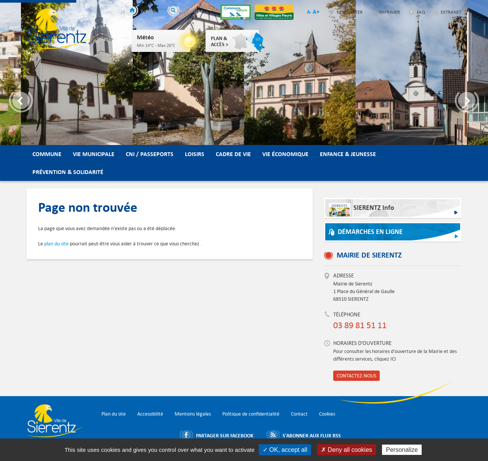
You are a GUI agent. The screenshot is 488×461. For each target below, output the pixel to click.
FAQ (421, 12)
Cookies (327, 414)
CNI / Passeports (149, 154)
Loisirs (194, 154)
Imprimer (389, 12)
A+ (316, 12)
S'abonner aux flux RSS (312, 435)
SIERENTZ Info (361, 209)
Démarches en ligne (370, 231)
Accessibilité (150, 414)
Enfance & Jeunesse (348, 154)
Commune (46, 154)
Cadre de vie (233, 154)
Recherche (192, 11)
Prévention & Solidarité (67, 172)
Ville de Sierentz (61, 28)
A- (309, 11)
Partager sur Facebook (225, 435)
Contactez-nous (356, 375)
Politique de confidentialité (250, 414)
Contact (299, 414)
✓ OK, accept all (285, 449)
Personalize (402, 449)
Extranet (451, 12)
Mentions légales (193, 414)
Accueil (148, 11)
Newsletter (350, 12)
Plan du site (113, 414)
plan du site (56, 243)
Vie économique (285, 154)
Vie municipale (93, 154)
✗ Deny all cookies (346, 449)
